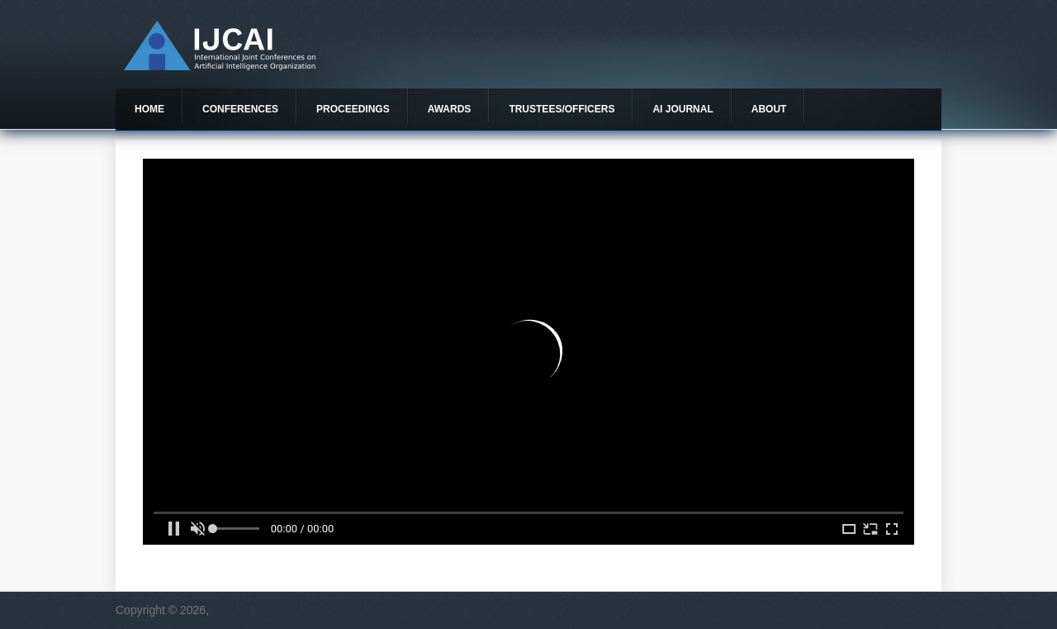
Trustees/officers (561, 109)
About (769, 109)
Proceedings (353, 109)
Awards (450, 109)
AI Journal (682, 109)
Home (149, 109)
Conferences (240, 109)
